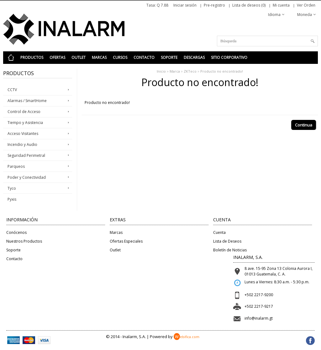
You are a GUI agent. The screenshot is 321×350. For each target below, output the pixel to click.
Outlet (78, 57)
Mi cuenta (281, 5)
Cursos (120, 57)
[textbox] (267, 41)
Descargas (194, 57)
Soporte (169, 57)
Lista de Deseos (227, 241)
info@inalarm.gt (259, 318)
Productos (31, 57)
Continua (303, 125)
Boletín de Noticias (230, 250)
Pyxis (12, 199)
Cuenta (219, 232)
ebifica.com (186, 336)
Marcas (99, 57)
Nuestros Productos (24, 241)
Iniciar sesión (185, 5)
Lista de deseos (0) (249, 5)
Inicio (161, 71)
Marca (175, 71)
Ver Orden (306, 5)
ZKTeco (190, 71)
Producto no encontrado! (221, 71)
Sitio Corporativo (229, 57)
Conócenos (16, 232)
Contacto (144, 57)
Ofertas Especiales (126, 241)
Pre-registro (214, 5)
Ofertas (57, 57)
